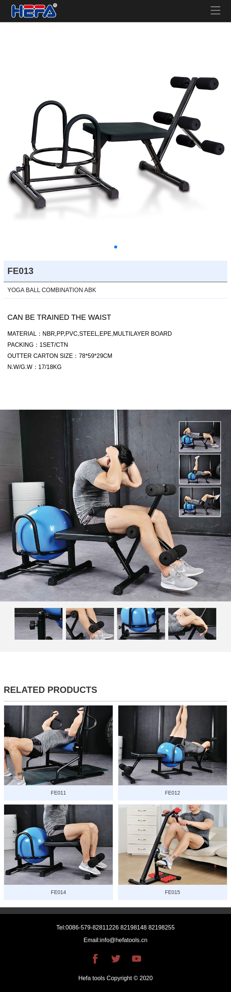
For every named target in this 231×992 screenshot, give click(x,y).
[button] (115, 247)
